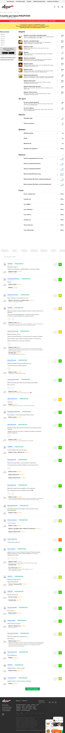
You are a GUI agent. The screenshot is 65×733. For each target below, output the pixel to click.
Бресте (17, 718)
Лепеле (26, 723)
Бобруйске (28, 719)
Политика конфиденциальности (35, 730)
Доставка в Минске (19, 717)
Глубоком (31, 720)
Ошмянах (23, 725)
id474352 (9, 664)
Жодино (28, 722)
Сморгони (24, 727)
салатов (30, 708)
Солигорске (29, 727)
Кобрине (22, 723)
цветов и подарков (25, 710)
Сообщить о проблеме (52, 1)
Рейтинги (24, 700)
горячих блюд (29, 706)
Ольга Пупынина (12, 652)
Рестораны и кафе (20, 1)
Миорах (33, 723)
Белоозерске (18, 719)
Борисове (33, 719)
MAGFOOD (16, 12)
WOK (30, 707)
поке (27, 707)
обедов (34, 708)
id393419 (9, 263)
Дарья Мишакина (12, 398)
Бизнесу (18, 700)
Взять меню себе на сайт (7, 59)
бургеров (18, 706)
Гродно (30, 717)
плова (34, 707)
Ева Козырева (11, 548)
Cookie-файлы (45, 730)
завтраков (18, 708)
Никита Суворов (12, 519)
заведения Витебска (33, 26)
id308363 (10, 446)
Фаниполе (34, 727)
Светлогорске (27, 726)
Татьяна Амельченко (13, 379)
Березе (23, 719)
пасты (23, 707)
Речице (17, 726)
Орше (35, 724)
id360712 (9, 576)
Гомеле (34, 717)
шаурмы (33, 704)
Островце (18, 725)
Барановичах (27, 718)
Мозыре (36, 723)
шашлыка (18, 707)
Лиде (30, 723)
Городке (35, 720)
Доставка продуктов (21, 704)
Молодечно (18, 724)
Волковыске (26, 720)
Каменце (18, 723)
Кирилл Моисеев (12, 539)
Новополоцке (30, 724)
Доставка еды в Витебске (6, 12)
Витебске (26, 717)
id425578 (10, 591)
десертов (24, 708)
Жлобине (23, 722)
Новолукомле (24, 724)
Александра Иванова (13, 278)
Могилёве (22, 718)
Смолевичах (18, 727)
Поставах (35, 725)
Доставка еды (10, 1)
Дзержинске (18, 722)
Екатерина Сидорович (13, 411)
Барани (32, 718)
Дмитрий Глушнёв (12, 505)
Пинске (26, 725)
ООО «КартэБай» (5, 705)
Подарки (29, 1)
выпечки (18, 710)
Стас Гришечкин (12, 677)
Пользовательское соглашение (22, 730)
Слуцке (32, 726)
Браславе (18, 720)
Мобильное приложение (39, 1)
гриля (34, 706)
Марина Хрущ (11, 620)
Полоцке (31, 725)
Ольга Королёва (12, 607)
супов (23, 706)
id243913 (9, 307)
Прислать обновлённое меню (8, 57)
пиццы (28, 704)
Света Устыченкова (12, 331)
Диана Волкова (11, 360)
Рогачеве (22, 726)
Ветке (22, 720)
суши (37, 704)
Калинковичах (33, 722)
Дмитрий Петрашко (12, 294)
